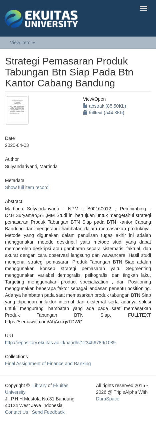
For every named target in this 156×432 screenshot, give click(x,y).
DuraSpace (107, 398)
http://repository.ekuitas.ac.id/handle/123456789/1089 (60, 342)
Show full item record (27, 187)
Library (39, 385)
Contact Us (16, 412)
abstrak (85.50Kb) (104, 106)
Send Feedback (48, 412)
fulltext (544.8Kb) (103, 112)
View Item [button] (22, 42)
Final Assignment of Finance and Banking (48, 363)
